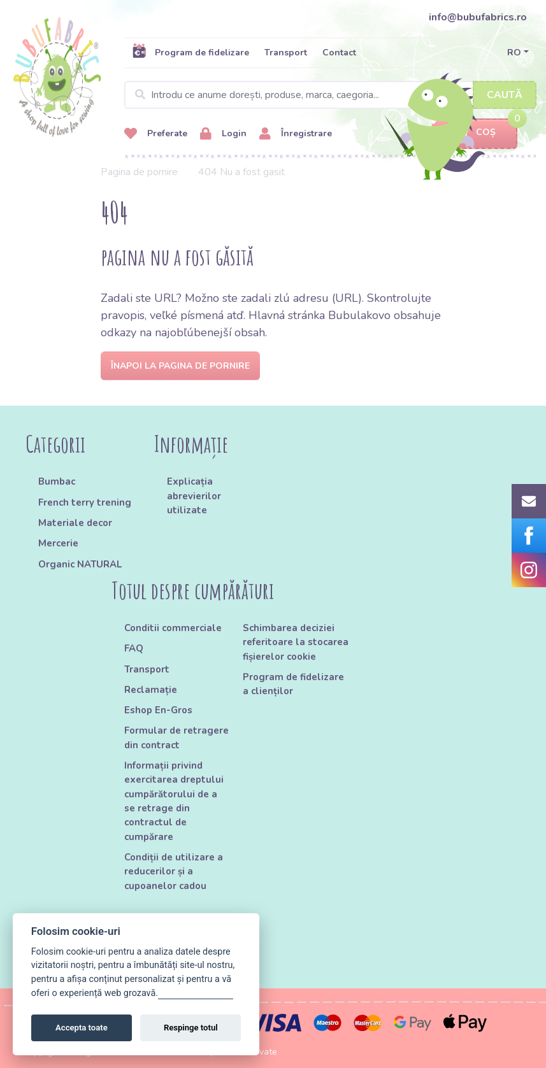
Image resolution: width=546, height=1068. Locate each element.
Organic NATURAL (80, 564)
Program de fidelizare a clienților (293, 684)
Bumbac (56, 481)
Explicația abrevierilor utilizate (194, 495)
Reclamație (150, 689)
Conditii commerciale (173, 628)
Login (223, 134)
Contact (339, 52)
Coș (475, 132)
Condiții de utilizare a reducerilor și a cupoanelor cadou (173, 871)
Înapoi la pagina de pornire (180, 366)
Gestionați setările (195, 993)
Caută (504, 95)
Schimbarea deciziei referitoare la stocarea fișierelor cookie (295, 642)
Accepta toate (81, 1027)
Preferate (155, 134)
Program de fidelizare (190, 52)
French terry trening (84, 502)
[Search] (330, 95)
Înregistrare (295, 134)
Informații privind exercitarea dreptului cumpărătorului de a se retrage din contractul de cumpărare (174, 801)
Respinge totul (191, 1027)
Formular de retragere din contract (176, 737)
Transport (285, 52)
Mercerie (58, 543)
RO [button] (514, 52)
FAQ (133, 648)
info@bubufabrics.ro (478, 17)
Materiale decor (75, 522)
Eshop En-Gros (158, 710)
